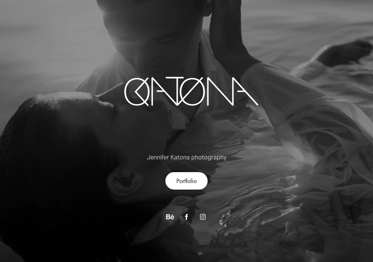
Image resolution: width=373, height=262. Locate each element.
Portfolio (186, 181)
